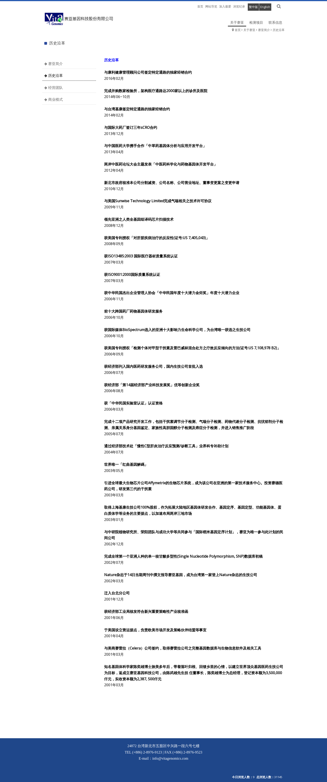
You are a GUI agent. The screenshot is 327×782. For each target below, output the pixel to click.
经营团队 (55, 87)
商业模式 (55, 99)
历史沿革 (279, 30)
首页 (238, 30)
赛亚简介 (264, 30)
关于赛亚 (249, 30)
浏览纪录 (239, 6)
